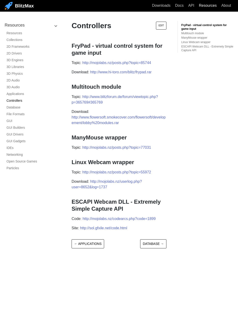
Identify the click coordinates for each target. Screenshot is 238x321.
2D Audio (13, 80)
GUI (9, 121)
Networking (15, 154)
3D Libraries (15, 67)
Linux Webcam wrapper (196, 42)
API (191, 5)
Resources (208, 5)
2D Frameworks (18, 46)
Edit (161, 25)
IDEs (10, 148)
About (226, 5)
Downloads (161, 5)
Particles (13, 168)
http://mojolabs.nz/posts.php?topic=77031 (116, 147)
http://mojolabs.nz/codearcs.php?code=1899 (119, 219)
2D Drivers (14, 53)
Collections (14, 40)
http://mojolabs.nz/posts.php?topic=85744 (116, 63)
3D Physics (15, 73)
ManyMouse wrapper (194, 37)
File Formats (16, 114)
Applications (15, 94)
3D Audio (13, 87)
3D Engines (15, 60)
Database (13, 107)
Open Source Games (22, 161)
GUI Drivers (15, 134)
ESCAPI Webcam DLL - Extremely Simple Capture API (207, 48)
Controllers (14, 100)
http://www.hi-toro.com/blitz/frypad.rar (121, 72)
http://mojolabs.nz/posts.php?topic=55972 (116, 172)
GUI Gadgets (16, 141)
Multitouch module (192, 33)
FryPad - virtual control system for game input (204, 27)
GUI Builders (16, 127)
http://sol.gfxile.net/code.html (103, 228)
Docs (179, 5)
